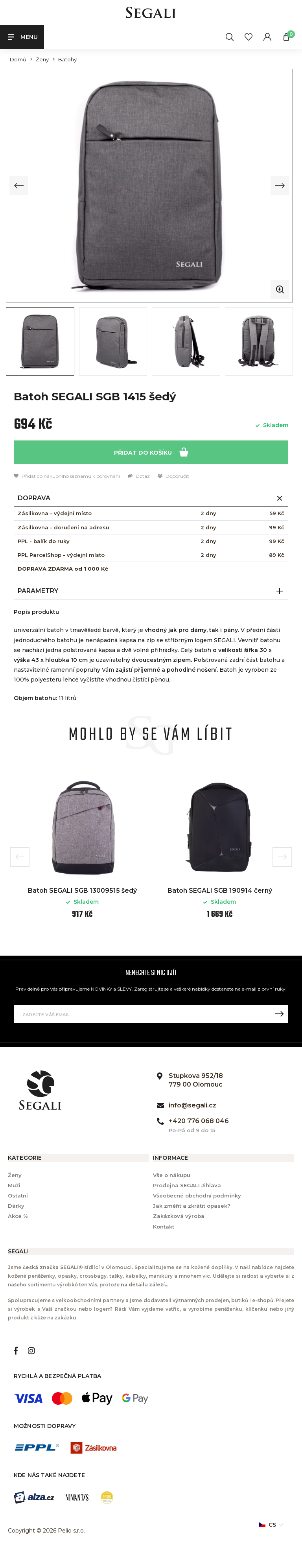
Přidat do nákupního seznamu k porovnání (67, 475)
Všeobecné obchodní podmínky (197, 1195)
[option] (82, 850)
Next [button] (282, 856)
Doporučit (173, 475)
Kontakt (163, 1226)
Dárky (16, 1205)
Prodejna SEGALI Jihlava (187, 1184)
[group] (149, 185)
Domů (18, 60)
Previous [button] (19, 856)
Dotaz (139, 475)
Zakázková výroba (178, 1215)
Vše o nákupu (171, 1174)
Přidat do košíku (151, 451)
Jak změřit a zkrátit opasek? (191, 1205)
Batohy (67, 60)
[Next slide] (280, 185)
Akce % (18, 1215)
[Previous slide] (18, 185)
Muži (14, 1184)
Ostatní (18, 1195)
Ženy (42, 60)
